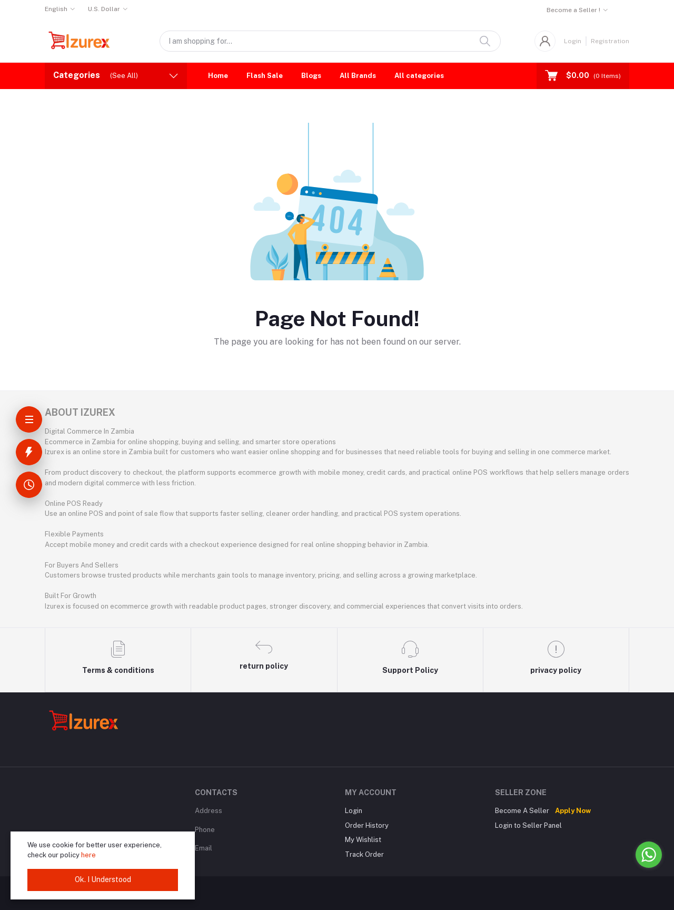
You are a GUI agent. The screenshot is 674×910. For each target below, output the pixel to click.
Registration (610, 41)
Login (572, 41)
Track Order (364, 854)
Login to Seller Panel (528, 825)
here (88, 855)
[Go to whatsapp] (649, 854)
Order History (367, 825)
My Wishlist (363, 840)
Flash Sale (264, 76)
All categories (419, 76)
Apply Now (573, 811)
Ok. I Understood (103, 879)
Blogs (311, 76)
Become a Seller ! (573, 10)
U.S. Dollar (104, 9)
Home (218, 76)
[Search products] (330, 41)
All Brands (358, 76)
